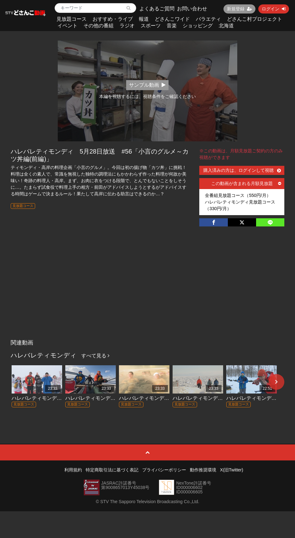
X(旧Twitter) (231, 469)
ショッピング (198, 25)
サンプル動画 (147, 85)
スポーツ (151, 25)
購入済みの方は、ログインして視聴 (242, 170)
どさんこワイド (172, 19)
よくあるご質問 (156, 8)
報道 (144, 19)
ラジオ (127, 25)
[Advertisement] (147, 289)
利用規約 (73, 469)
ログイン (274, 8)
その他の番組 (98, 25)
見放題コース (71, 19)
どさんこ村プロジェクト (254, 19)
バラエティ (208, 19)
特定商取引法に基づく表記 (112, 469)
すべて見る (95, 355)
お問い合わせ (192, 8)
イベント (67, 25)
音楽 (172, 25)
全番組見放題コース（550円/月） (238, 195)
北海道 (226, 25)
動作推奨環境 (203, 469)
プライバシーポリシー (164, 469)
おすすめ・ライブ (113, 19)
